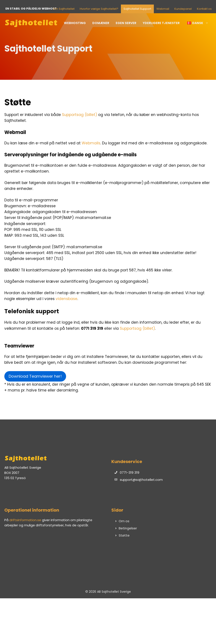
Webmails (91, 143)
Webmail (162, 9)
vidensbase (66, 298)
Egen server (126, 23)
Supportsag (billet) (79, 114)
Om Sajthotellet (64, 9)
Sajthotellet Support (137, 9)
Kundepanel (183, 9)
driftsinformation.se (25, 520)
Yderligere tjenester (161, 23)
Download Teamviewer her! (35, 376)
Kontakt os (204, 9)
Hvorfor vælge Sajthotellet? (99, 9)
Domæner (100, 23)
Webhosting (75, 23)
